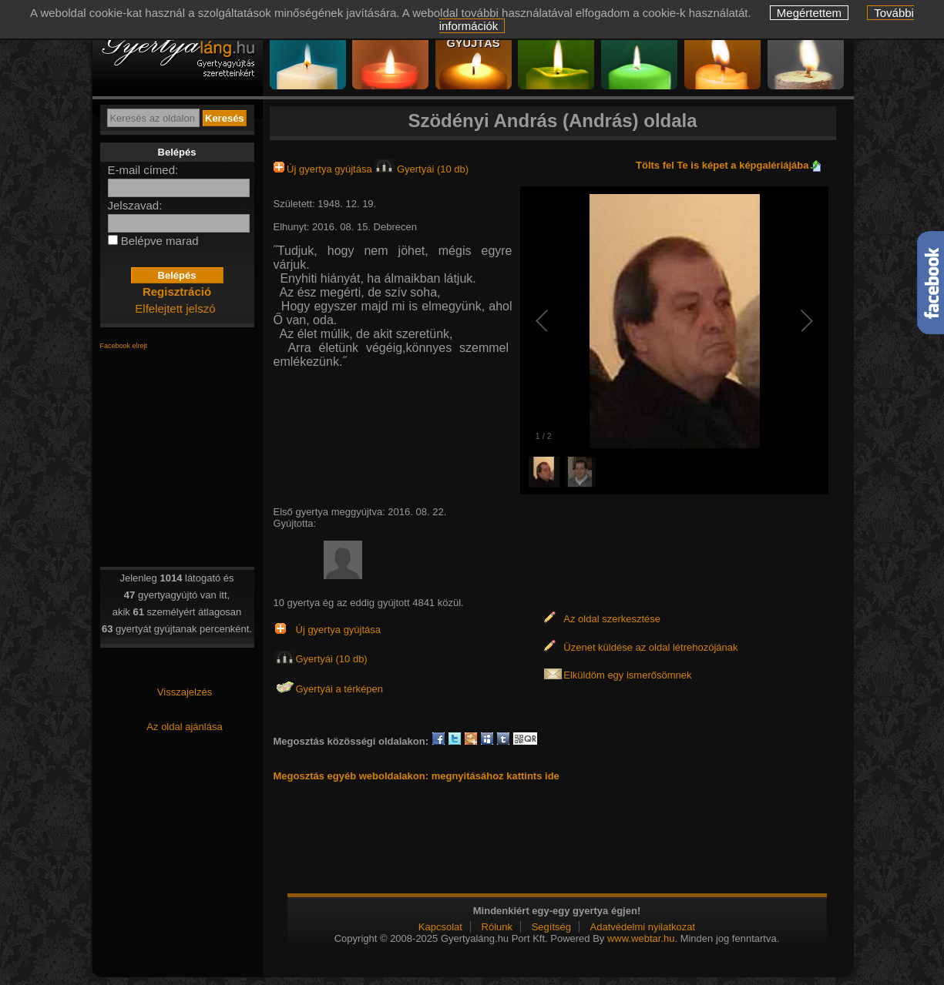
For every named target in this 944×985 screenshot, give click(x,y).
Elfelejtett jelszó (175, 308)
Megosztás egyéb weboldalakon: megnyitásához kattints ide (416, 776)
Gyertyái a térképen (339, 689)
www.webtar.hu (640, 938)
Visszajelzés (184, 692)
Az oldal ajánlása (184, 726)
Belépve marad (160, 240)
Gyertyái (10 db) (422, 169)
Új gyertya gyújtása (324, 169)
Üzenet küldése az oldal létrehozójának (650, 647)
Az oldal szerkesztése (611, 619)
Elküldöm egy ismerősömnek (627, 675)
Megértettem (809, 12)
